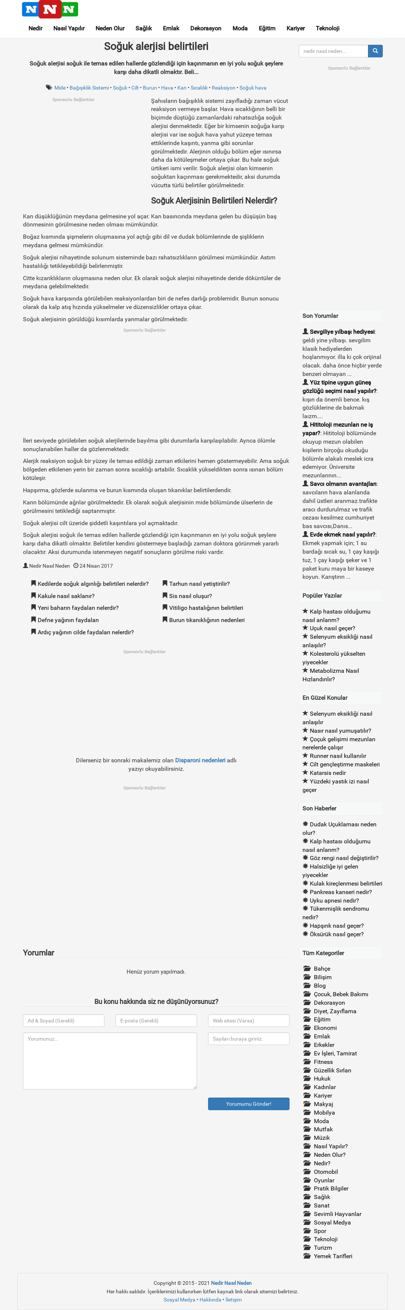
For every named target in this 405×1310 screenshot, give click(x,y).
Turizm (323, 1247)
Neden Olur (110, 28)
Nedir (35, 28)
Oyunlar (324, 1180)
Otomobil (326, 1171)
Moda (240, 28)
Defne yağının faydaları (68, 620)
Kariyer (296, 28)
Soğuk (120, 88)
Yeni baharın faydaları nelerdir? (78, 607)
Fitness (323, 1061)
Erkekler (324, 1044)
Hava (167, 88)
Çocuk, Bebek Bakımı (341, 994)
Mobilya (324, 1112)
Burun (150, 88)
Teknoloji (327, 28)
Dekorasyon (205, 28)
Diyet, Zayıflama (335, 1011)
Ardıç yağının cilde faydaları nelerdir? (86, 632)
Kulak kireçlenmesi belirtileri (346, 883)
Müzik (322, 1137)
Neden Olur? (330, 1154)
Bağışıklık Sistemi (89, 88)
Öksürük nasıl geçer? (337, 934)
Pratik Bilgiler (331, 1188)
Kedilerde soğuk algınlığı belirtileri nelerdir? (93, 583)
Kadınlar (325, 1087)
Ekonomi (325, 1027)
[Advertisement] (85, 154)
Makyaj (323, 1104)
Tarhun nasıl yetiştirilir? (199, 583)
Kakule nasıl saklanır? (66, 595)
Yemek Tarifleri (333, 1256)
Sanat (321, 1205)
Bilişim (323, 977)
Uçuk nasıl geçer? (332, 628)
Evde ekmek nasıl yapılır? (342, 534)
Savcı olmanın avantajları (343, 483)
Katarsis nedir (328, 772)
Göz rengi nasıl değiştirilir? (344, 857)
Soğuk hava (253, 88)
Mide (60, 88)
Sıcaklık (199, 88)
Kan (182, 88)
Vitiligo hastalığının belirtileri (206, 607)
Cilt (135, 88)
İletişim (233, 1300)
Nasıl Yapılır (68, 28)
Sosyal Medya (332, 1222)
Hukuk (322, 1078)
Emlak (171, 28)
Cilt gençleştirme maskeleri (345, 764)
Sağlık (143, 28)
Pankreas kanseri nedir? (341, 892)
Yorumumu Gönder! (248, 1104)
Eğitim (267, 28)
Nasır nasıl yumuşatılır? (340, 730)
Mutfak (323, 1129)
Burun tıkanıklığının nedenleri (207, 620)
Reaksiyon (223, 88)
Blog (320, 985)
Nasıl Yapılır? (331, 1146)
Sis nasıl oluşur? (190, 595)
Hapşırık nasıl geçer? (337, 925)
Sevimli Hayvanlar (337, 1213)
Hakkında (210, 1300)
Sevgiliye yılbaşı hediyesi (342, 331)
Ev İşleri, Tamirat (335, 1053)
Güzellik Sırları (332, 1070)
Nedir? (322, 1163)
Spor (320, 1231)
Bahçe (322, 968)
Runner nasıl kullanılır (338, 755)
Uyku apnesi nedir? (334, 900)
